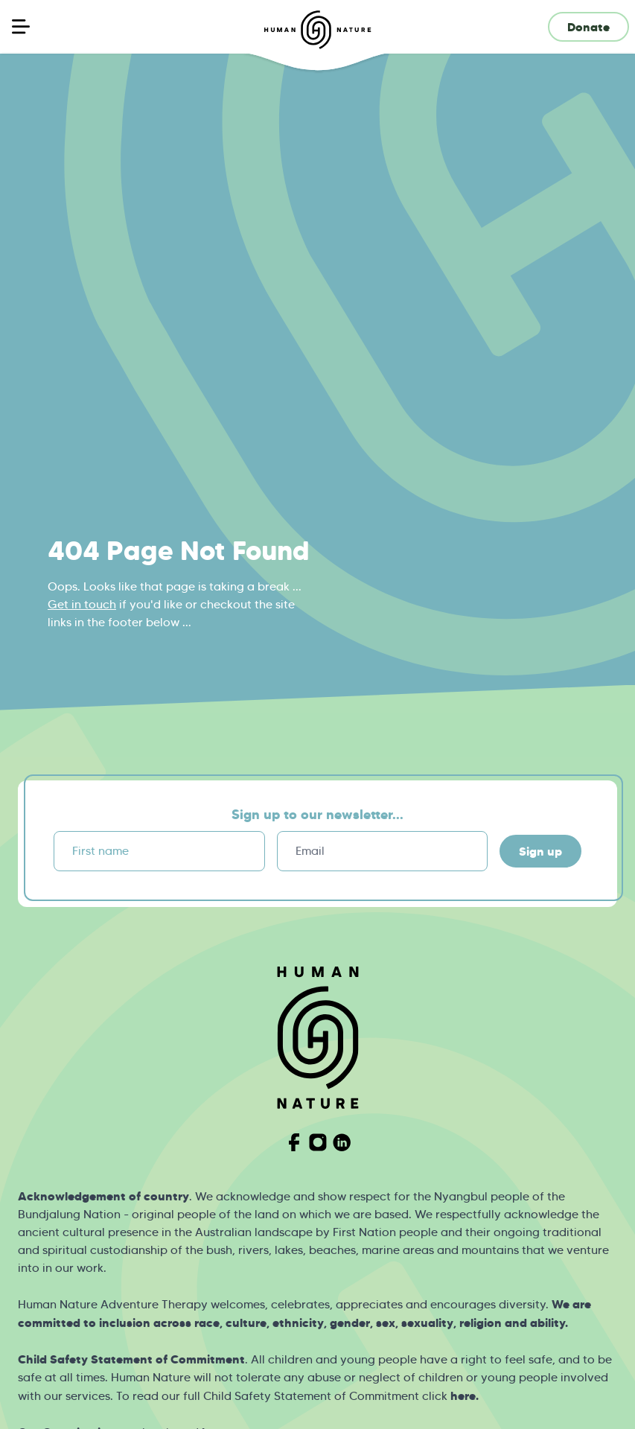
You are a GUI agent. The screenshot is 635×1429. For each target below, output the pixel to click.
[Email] (382, 851)
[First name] (159, 851)
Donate (588, 26)
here (463, 1395)
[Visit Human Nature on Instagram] (318, 1142)
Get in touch (82, 604)
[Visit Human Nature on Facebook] (294, 1142)
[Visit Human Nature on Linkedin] (342, 1142)
